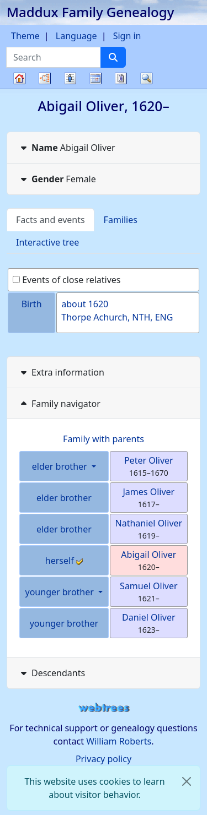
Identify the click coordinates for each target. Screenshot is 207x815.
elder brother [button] (60, 466)
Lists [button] (70, 78)
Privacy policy (103, 759)
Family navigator (59, 403)
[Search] (113, 57)
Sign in (127, 36)
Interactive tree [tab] (47, 242)
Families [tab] (120, 220)
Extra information (61, 372)
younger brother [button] (61, 592)
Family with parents (103, 439)
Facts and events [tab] (50, 220)
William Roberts (118, 741)
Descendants (51, 673)
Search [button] (146, 78)
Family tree (19, 88)
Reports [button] (121, 78)
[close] (186, 781)
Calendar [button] (95, 78)
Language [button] (76, 36)
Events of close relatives (67, 280)
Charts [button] (45, 78)
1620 (98, 304)
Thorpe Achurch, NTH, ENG (117, 317)
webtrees (103, 708)
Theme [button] (25, 36)
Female (57, 179)
